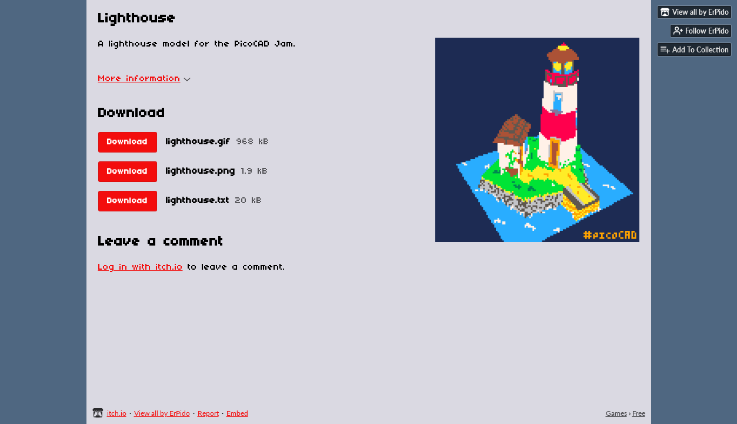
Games (616, 413)
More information (144, 79)
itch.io (116, 413)
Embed (237, 413)
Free (638, 413)
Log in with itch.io (140, 267)
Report (208, 413)
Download (127, 142)
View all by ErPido (162, 413)
